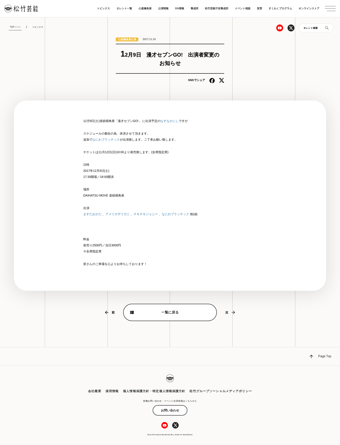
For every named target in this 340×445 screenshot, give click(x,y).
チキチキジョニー (146, 214)
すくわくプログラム (280, 8)
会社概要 (94, 391)
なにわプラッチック (106, 139)
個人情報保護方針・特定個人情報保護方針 (154, 391)
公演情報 (163, 8)
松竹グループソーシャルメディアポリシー (221, 391)
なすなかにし (169, 121)
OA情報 (179, 8)
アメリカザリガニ (117, 214)
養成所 (194, 8)
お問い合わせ (170, 410)
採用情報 (112, 391)
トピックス (103, 8)
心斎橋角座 (145, 8)
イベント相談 (242, 8)
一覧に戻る (170, 312)
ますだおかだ (92, 214)
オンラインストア (309, 8)
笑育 (259, 8)
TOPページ (15, 27)
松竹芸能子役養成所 (216, 8)
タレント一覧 (124, 8)
